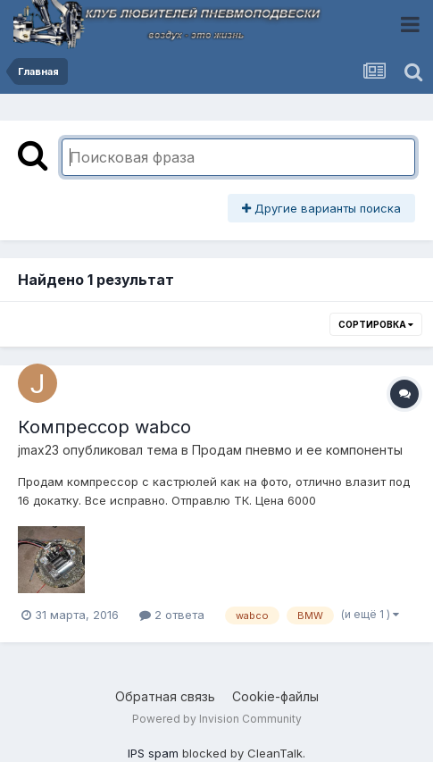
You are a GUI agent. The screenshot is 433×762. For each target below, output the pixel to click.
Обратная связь (165, 696)
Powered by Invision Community (217, 718)
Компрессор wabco (104, 427)
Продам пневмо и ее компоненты (297, 449)
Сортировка (375, 324)
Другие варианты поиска (321, 208)
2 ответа (171, 614)
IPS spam (153, 753)
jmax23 (38, 449)
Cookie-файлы (275, 696)
